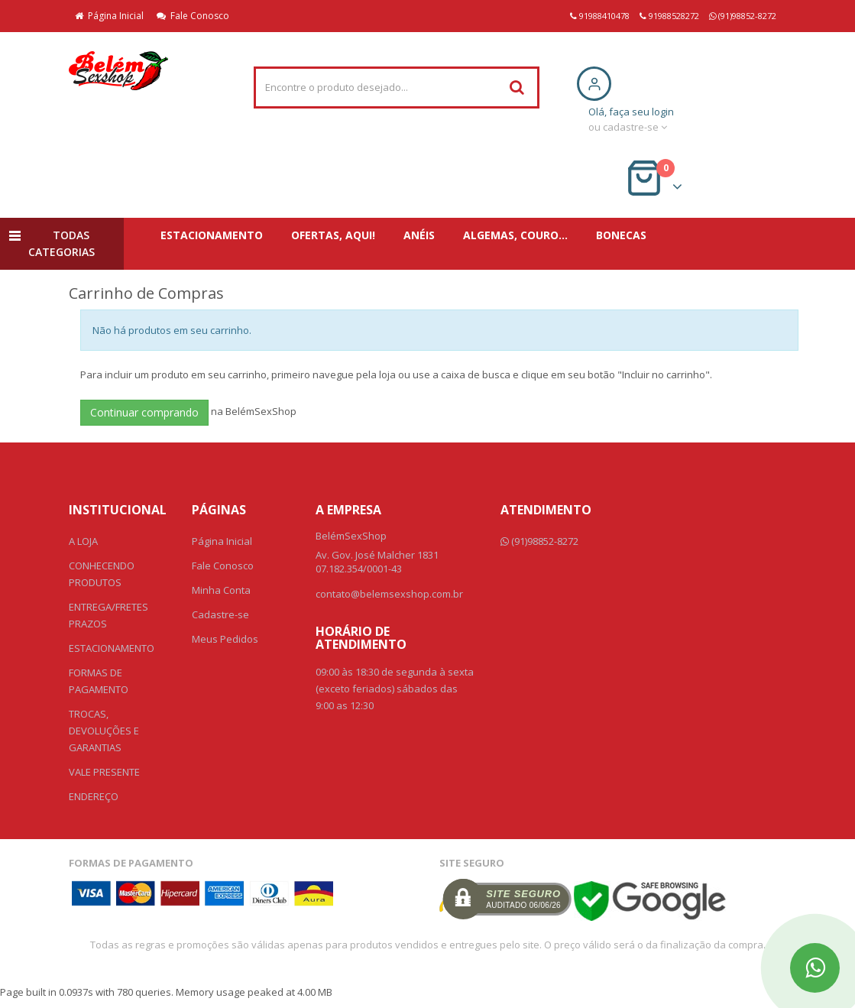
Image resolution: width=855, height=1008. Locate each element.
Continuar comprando (144, 412)
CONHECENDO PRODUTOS (101, 574)
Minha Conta (221, 590)
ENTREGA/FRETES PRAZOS (108, 615)
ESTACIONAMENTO (211, 235)
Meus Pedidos (225, 639)
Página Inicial (109, 15)
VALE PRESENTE (104, 772)
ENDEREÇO (93, 796)
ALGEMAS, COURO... (515, 235)
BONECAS (621, 235)
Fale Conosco (193, 15)
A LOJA (83, 541)
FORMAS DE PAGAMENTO (98, 681)
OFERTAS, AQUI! (333, 235)
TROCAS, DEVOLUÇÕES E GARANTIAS (104, 730)
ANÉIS (419, 235)
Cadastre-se (220, 614)
